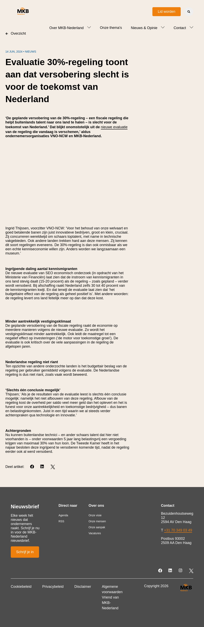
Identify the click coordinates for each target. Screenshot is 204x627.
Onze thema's (111, 28)
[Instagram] (180, 570)
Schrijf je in (25, 552)
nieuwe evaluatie (114, 127)
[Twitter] (52, 467)
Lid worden (166, 12)
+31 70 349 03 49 (178, 530)
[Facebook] (32, 467)
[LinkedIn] (42, 467)
